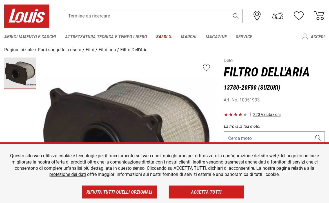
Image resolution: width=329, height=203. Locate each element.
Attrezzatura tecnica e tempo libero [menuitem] (106, 36)
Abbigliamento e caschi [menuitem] (30, 36)
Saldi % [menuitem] (164, 36)
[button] (235, 16)
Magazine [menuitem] (216, 36)
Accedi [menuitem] (318, 36)
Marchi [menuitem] (189, 36)
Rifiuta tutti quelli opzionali (119, 192)
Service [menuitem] (244, 36)
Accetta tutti (206, 192)
